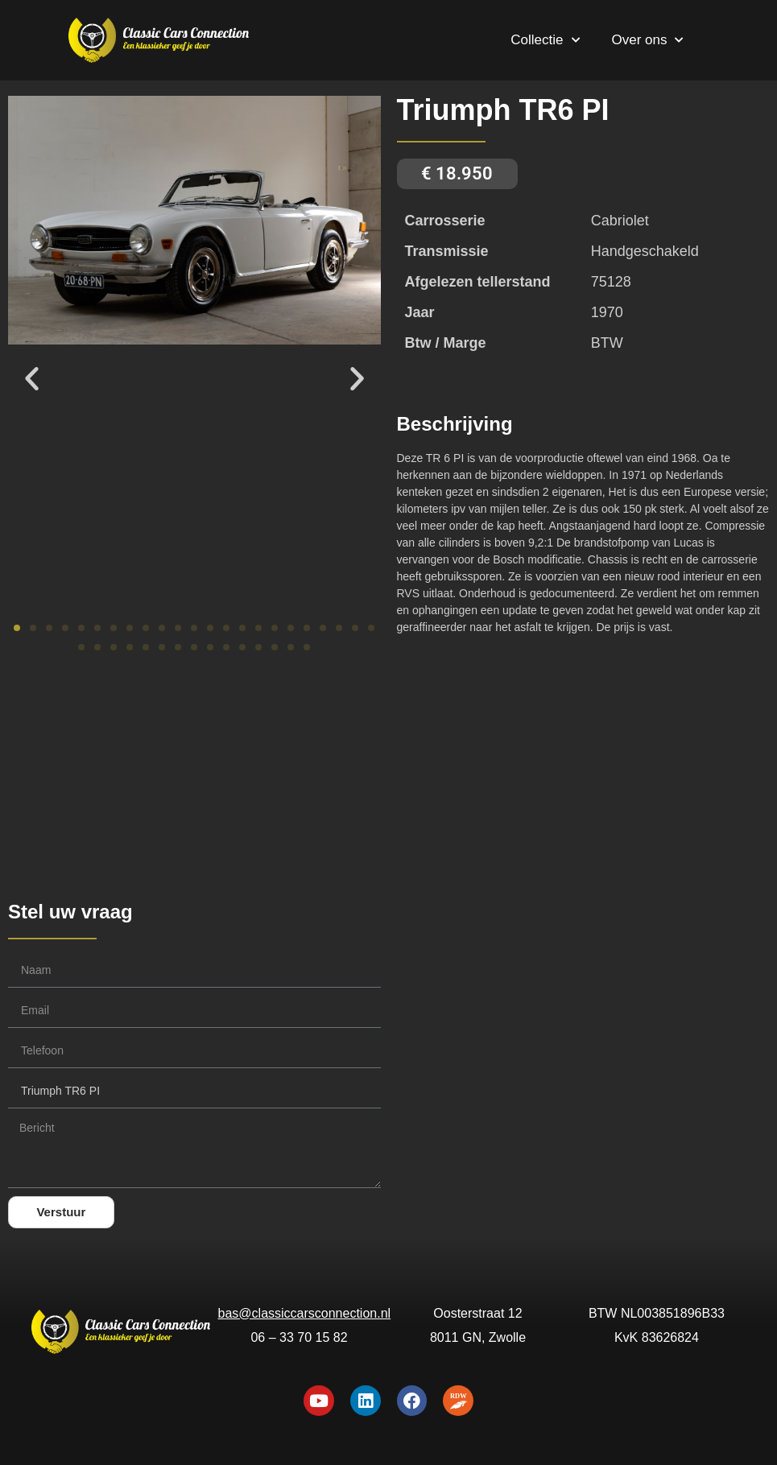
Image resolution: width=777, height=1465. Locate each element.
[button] (32, 378)
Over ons (648, 40)
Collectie (544, 40)
